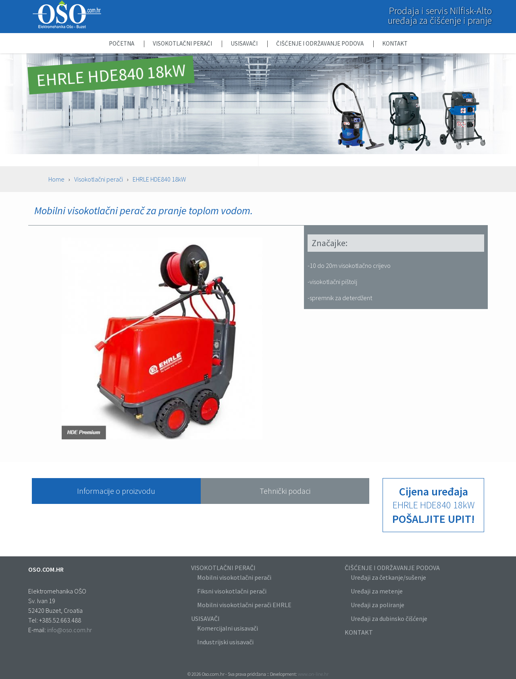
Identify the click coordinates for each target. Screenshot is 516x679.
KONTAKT (359, 632)
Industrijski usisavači (225, 642)
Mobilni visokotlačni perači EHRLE (244, 605)
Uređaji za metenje (377, 591)
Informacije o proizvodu (116, 491)
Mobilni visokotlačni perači (234, 577)
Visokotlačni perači (183, 43)
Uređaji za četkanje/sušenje (388, 577)
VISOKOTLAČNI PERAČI (223, 568)
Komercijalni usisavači (227, 628)
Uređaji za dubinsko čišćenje (389, 618)
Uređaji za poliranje (377, 605)
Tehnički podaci (285, 491)
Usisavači (245, 43)
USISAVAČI (205, 618)
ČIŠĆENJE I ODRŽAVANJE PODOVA (392, 568)
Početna (122, 43)
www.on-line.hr (313, 674)
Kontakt (395, 43)
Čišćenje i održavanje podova (320, 43)
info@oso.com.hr (69, 630)
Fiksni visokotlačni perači (231, 591)
